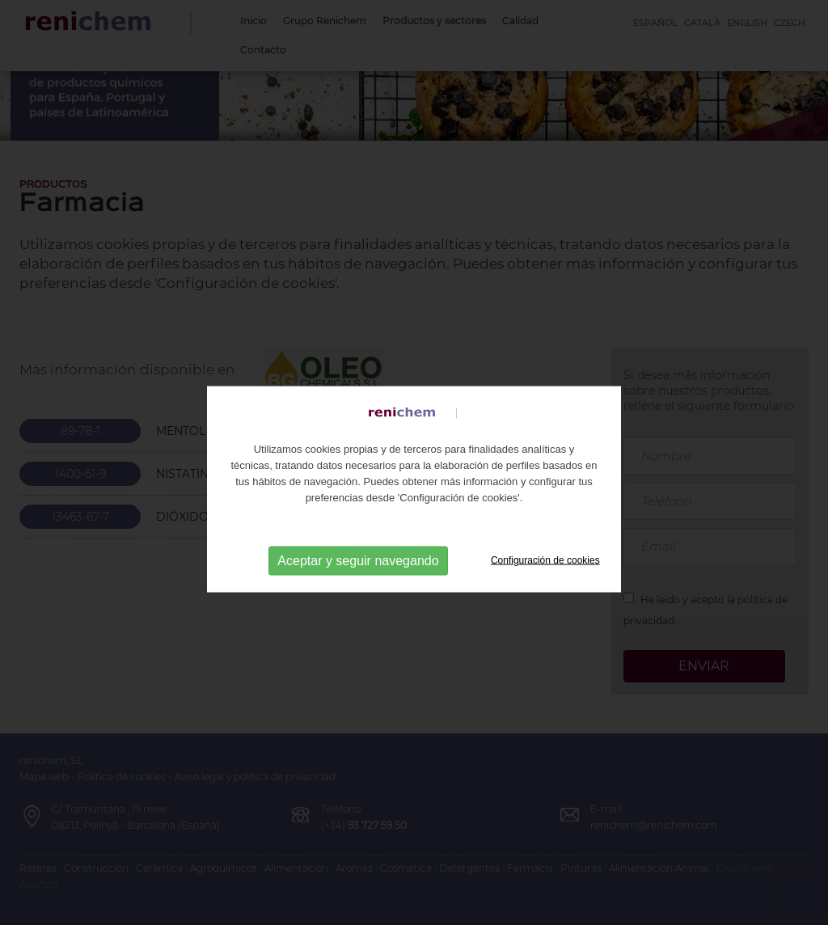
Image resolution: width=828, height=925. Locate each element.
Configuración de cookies (545, 574)
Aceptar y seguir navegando (357, 574)
